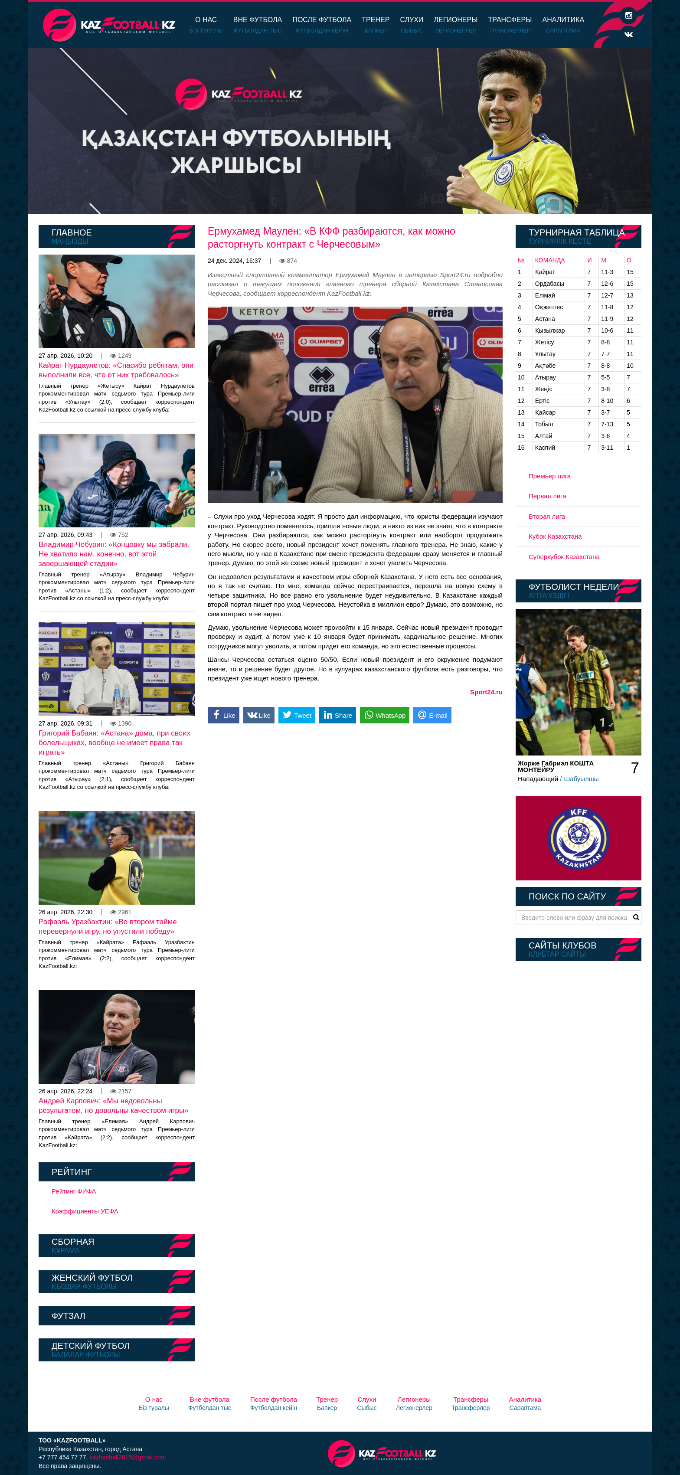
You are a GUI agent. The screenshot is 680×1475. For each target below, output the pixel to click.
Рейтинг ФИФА (74, 1191)
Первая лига (547, 496)
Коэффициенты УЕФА (85, 1211)
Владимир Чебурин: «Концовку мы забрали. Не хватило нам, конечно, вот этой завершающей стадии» (114, 554)
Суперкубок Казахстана (564, 556)
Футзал (68, 1316)
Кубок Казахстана (555, 536)
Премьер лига (550, 476)
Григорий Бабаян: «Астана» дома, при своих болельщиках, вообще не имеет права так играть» (114, 742)
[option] (340, 131)
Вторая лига (547, 516)
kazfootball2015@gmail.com (127, 1457)
